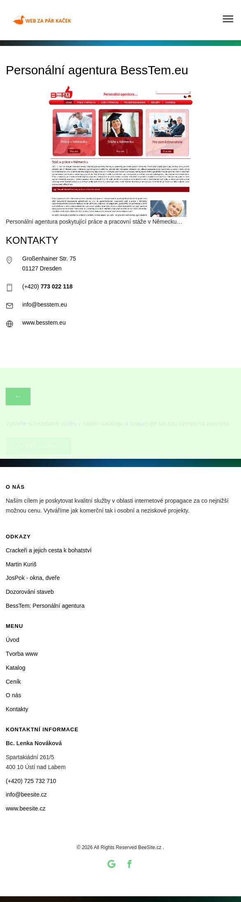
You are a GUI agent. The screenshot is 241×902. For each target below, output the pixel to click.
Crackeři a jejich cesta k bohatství (49, 550)
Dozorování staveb (30, 591)
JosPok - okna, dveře (33, 578)
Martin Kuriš (21, 564)
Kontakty (17, 709)
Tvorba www (22, 653)
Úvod (12, 639)
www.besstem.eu (44, 322)
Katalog (15, 667)
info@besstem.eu (44, 304)
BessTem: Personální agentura (45, 605)
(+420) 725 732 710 (31, 781)
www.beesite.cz (25, 808)
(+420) (47, 286)
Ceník (13, 681)
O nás (13, 695)
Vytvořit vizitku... (38, 430)
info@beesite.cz (26, 794)
